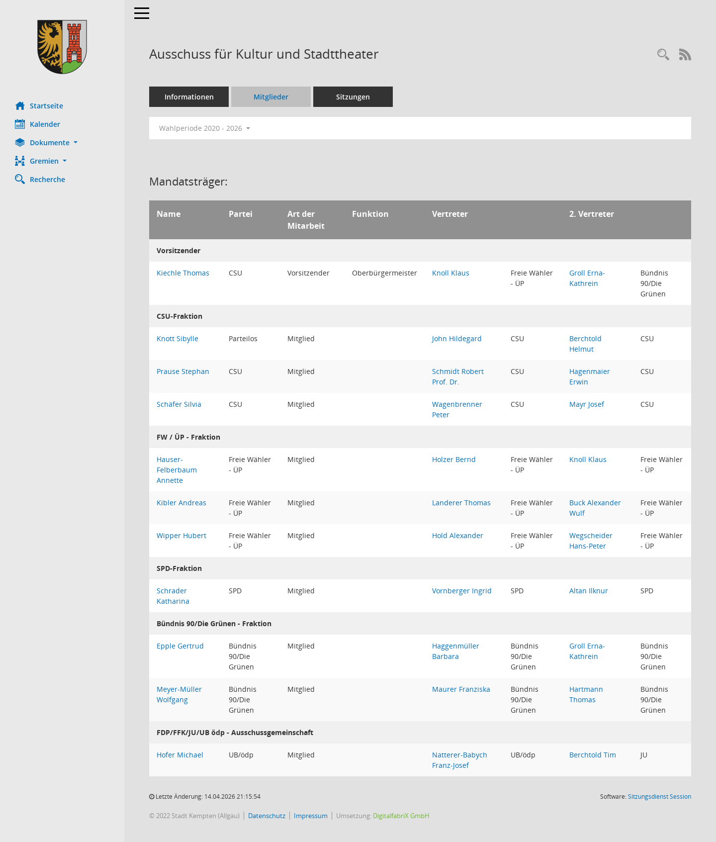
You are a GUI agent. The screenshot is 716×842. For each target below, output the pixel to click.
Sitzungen (353, 96)
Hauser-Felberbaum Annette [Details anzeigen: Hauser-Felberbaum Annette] (177, 470)
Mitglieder (271, 96)
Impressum (311, 815)
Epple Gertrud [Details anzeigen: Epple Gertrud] (180, 646)
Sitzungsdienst (659, 796)
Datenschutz (266, 815)
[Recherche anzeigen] (663, 55)
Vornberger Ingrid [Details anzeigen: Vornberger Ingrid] (462, 590)
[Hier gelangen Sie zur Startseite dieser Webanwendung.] (62, 47)
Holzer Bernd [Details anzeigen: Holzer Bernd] (454, 459)
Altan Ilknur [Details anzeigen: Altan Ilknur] (588, 590)
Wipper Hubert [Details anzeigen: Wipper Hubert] (181, 535)
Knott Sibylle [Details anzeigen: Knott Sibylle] (177, 338)
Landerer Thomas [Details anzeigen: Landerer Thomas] (461, 502)
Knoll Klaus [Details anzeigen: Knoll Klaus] (450, 273)
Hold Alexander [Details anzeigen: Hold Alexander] (457, 535)
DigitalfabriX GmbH (401, 815)
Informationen (189, 96)
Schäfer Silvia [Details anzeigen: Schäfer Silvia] (179, 404)
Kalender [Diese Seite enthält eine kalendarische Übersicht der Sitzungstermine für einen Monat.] (37, 124)
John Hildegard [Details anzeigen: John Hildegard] (457, 338)
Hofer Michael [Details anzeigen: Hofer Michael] (180, 754)
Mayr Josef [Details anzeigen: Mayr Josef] (586, 404)
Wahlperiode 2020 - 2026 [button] (204, 128)
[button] (62, 142)
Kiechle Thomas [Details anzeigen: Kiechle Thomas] (183, 273)
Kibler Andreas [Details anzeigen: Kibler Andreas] (181, 502)
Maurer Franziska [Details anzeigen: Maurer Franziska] (461, 689)
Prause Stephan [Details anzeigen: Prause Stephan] (183, 371)
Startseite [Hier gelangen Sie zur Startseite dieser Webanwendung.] (39, 105)
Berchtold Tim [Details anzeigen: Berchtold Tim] (592, 754)
